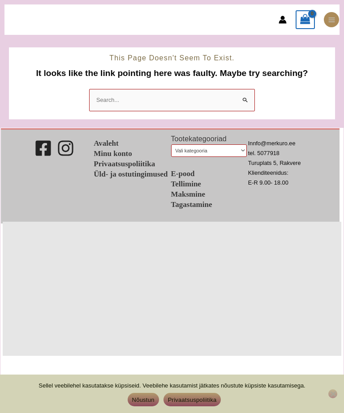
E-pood (183, 173)
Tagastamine (191, 204)
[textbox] (205, 151)
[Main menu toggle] (331, 19)
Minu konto (113, 153)
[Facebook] (43, 148)
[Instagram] (65, 148)
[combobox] (209, 150)
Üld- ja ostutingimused (131, 174)
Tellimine (186, 184)
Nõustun (143, 399)
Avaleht (106, 143)
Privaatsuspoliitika (124, 164)
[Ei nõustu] (332, 393)
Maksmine (188, 194)
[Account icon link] (283, 20)
